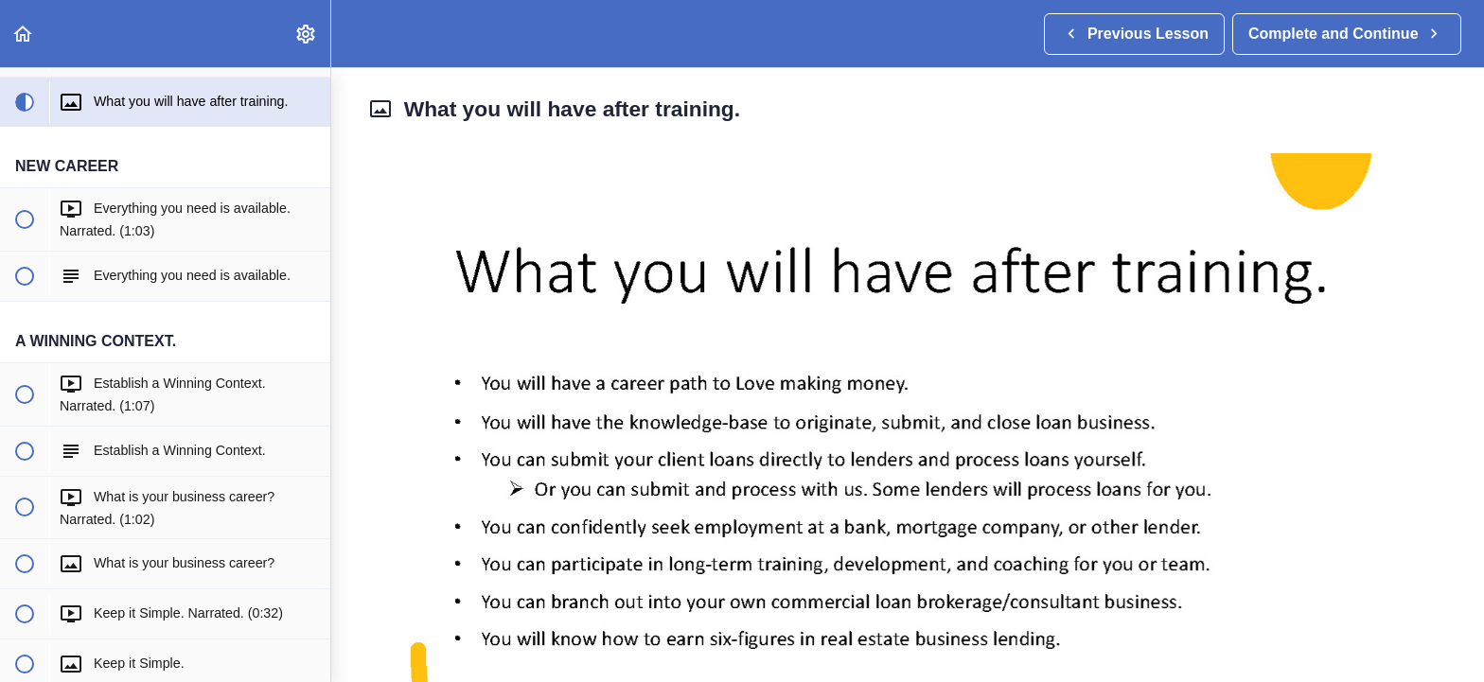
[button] (23, 33)
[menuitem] (306, 33)
